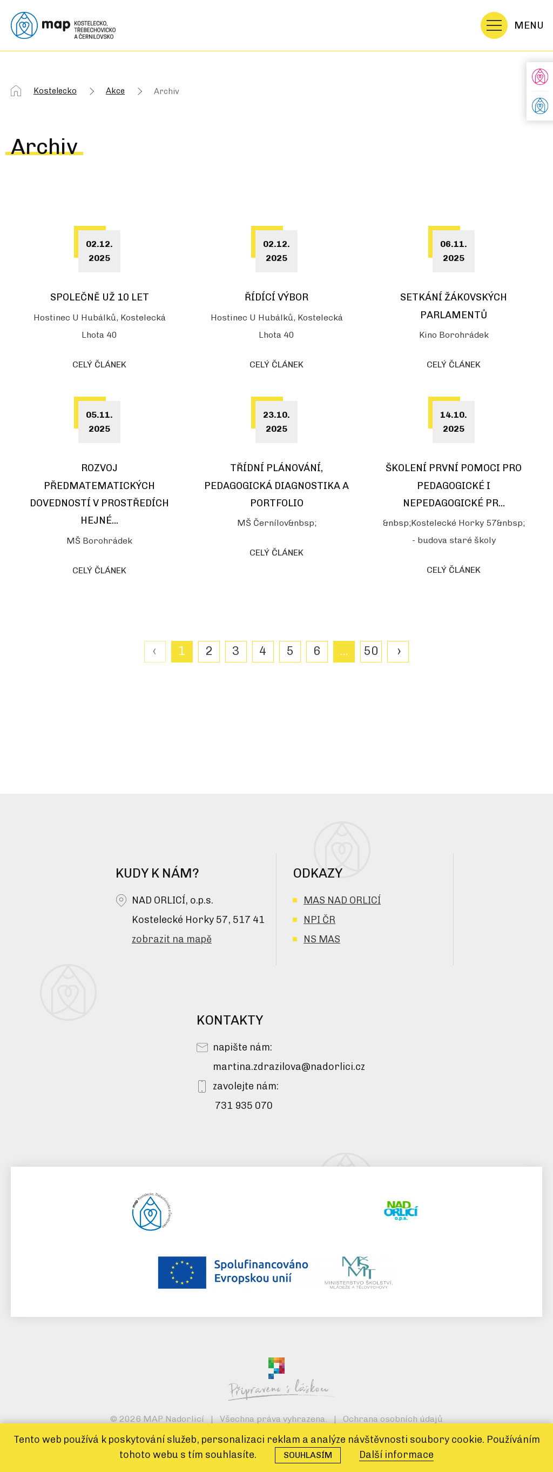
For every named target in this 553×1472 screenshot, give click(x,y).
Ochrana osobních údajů (393, 1419)
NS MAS (322, 939)
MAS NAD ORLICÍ (342, 900)
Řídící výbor (276, 297)
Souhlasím (308, 1455)
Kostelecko (55, 91)
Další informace (396, 1455)
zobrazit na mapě (172, 939)
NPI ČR (319, 920)
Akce (115, 91)
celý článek (99, 364)
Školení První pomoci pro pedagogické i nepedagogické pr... (454, 485)
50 (371, 651)
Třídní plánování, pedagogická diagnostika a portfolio (276, 485)
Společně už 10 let (99, 297)
